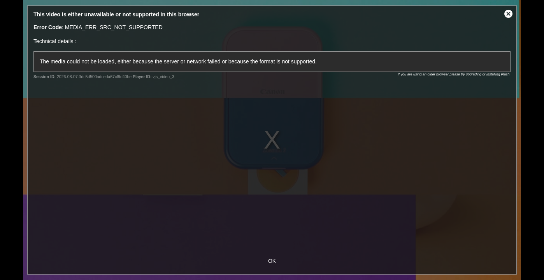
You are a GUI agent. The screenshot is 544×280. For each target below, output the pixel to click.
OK (272, 261)
